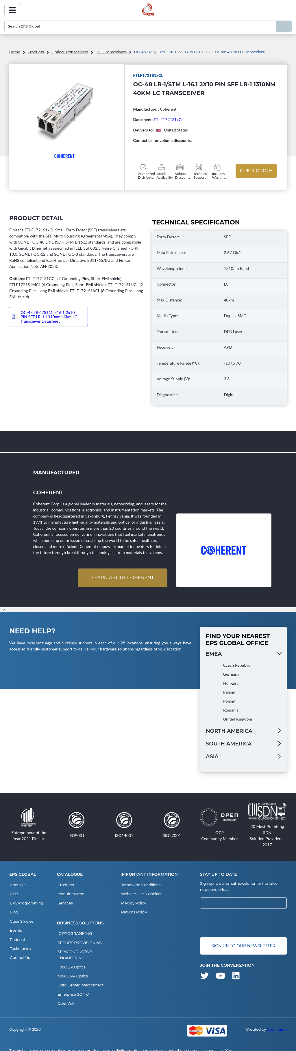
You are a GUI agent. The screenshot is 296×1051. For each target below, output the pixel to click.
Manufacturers (70, 893)
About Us (17, 885)
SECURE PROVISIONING (79, 938)
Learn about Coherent (121, 578)
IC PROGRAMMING (74, 930)
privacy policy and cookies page (97, 1044)
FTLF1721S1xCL (169, 119)
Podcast (16, 932)
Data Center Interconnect (80, 975)
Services (64, 901)
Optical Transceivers (69, 52)
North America (229, 731)
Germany (231, 674)
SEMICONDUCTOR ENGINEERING (74, 949)
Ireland (229, 692)
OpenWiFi (66, 991)
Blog (13, 908)
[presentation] (244, 923)
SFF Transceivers (111, 52)
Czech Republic (236, 665)
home (14, 52)
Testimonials (20, 940)
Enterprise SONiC (72, 983)
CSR (13, 893)
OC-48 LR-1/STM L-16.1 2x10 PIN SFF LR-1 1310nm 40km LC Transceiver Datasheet (49, 316)
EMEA (214, 654)
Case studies (21, 916)
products (36, 52)
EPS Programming (25, 901)
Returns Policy (133, 908)
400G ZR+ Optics (72, 967)
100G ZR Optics (71, 959)
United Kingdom (237, 719)
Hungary (230, 683)
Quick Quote (256, 170)
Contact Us (19, 948)
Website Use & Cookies (141, 893)
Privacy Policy (133, 901)
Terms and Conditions (140, 885)
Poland (229, 701)
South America (228, 744)
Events (15, 924)
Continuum (277, 1016)
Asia (212, 757)
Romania (230, 710)
